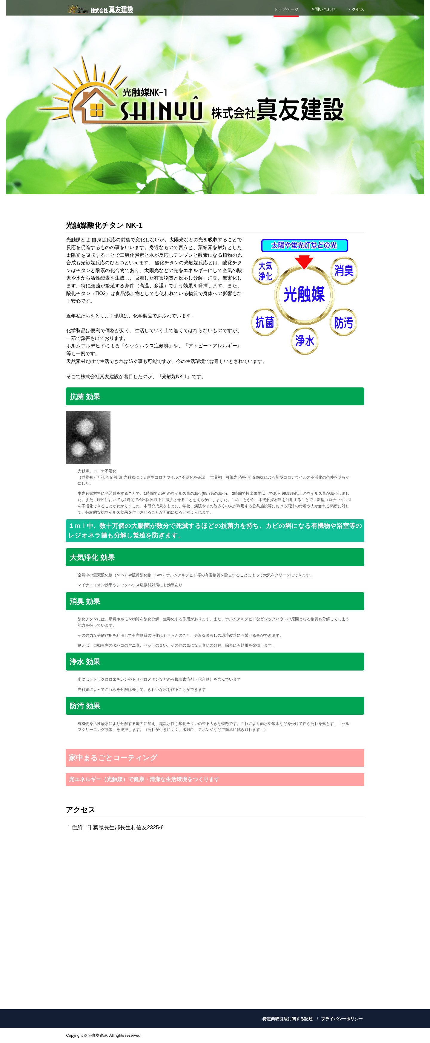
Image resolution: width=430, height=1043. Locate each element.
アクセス (356, 9)
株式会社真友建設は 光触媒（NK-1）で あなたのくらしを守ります (100, 9)
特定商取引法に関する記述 (287, 1018)
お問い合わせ (323, 9)
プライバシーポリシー (342, 1018)
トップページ (286, 9)
